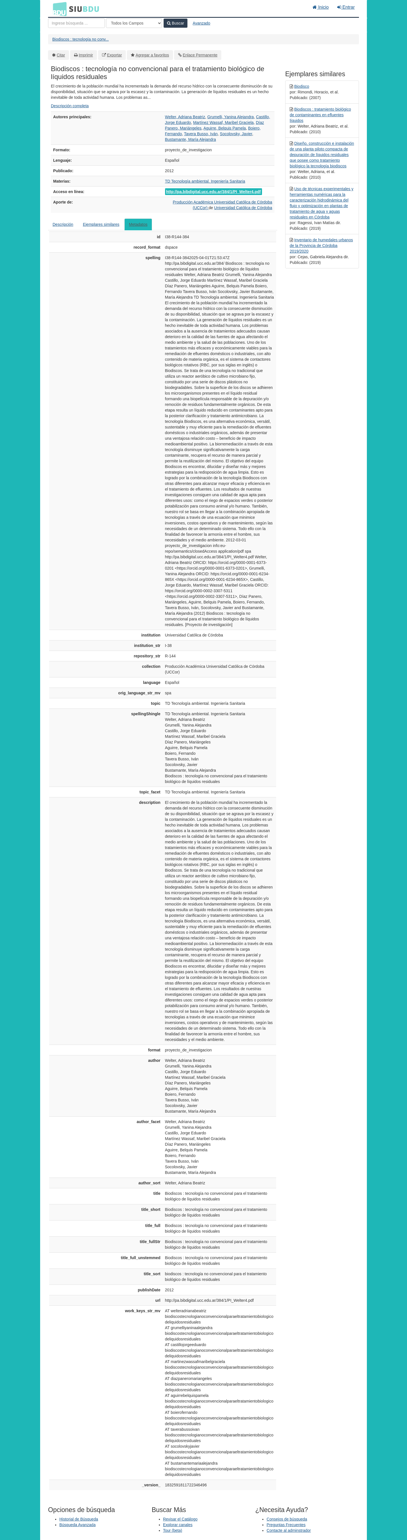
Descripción (63, 224)
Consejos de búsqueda (287, 1519)
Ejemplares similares (101, 224)
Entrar (346, 7)
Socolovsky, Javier (236, 134)
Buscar (175, 23)
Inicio (321, 7)
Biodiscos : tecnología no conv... (80, 39)
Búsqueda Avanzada (77, 1525)
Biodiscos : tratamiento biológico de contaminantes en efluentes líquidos (320, 115)
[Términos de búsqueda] (76, 23)
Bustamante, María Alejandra (190, 139)
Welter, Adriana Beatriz (185, 117)
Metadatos (138, 224)
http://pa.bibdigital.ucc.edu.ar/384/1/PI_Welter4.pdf (213, 191)
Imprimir (86, 55)
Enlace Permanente (200, 55)
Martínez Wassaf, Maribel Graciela (223, 122)
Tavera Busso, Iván (201, 134)
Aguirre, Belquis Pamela (225, 128)
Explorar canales (177, 1525)
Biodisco (301, 86)
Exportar (114, 55)
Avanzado (201, 23)
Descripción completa (70, 106)
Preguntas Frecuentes (286, 1525)
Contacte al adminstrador (289, 1530)
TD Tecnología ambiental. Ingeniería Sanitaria (205, 181)
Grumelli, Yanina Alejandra (230, 117)
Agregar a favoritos (152, 55)
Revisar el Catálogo (180, 1519)
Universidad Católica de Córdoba (243, 207)
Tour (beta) (172, 1530)
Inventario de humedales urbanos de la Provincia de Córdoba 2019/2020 (321, 245)
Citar (61, 55)
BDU (58, 9)
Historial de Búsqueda (78, 1519)
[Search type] (134, 23)
